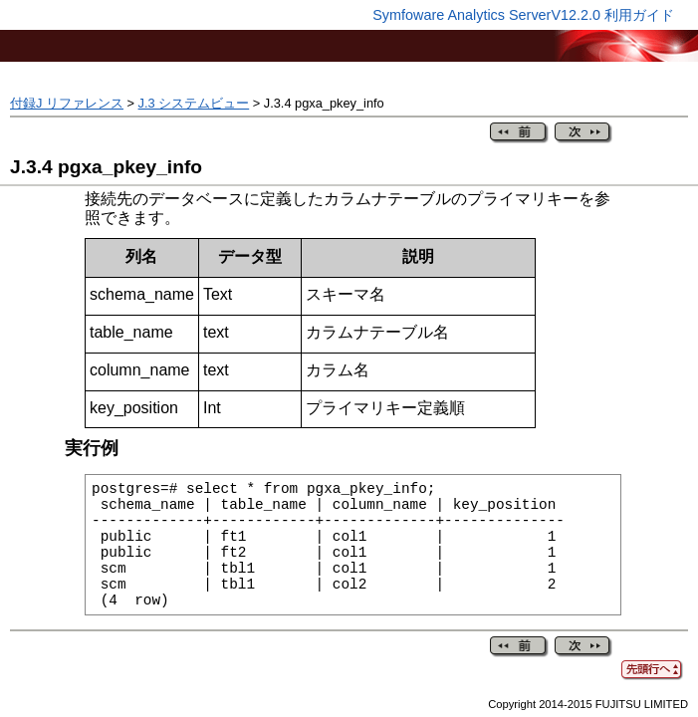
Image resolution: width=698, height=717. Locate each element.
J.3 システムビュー (194, 103)
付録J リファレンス (66, 103)
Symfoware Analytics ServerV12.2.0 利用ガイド (523, 15)
